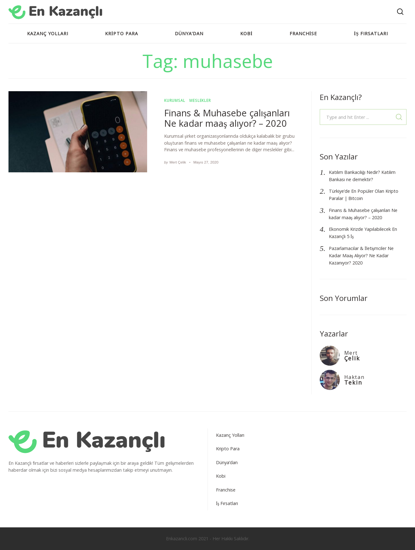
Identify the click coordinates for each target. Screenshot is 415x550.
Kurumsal (174, 100)
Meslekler (200, 100)
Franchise (303, 33)
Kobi (246, 33)
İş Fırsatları (371, 33)
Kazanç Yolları (47, 33)
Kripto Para (121, 33)
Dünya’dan (189, 33)
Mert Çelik (177, 162)
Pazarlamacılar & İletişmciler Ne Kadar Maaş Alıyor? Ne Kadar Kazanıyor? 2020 (361, 255)
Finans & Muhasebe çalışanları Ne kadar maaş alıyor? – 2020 (227, 118)
